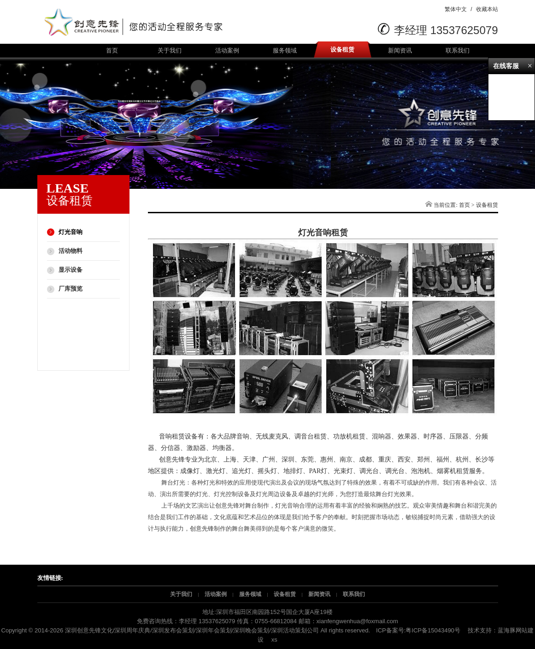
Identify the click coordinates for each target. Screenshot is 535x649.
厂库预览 (70, 288)
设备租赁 (342, 49)
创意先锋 (202, 528)
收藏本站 (487, 9)
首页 (112, 50)
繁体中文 (456, 9)
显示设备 (70, 269)
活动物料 (70, 250)
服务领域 (285, 50)
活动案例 (227, 50)
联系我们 (458, 50)
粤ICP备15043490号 (433, 630)
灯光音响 (70, 231)
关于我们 (170, 50)
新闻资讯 (400, 50)
